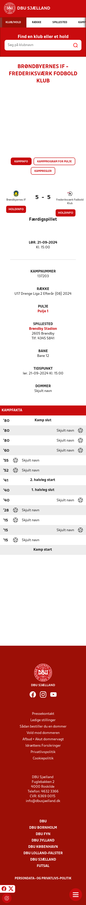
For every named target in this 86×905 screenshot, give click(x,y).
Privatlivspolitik (43, 752)
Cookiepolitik (43, 758)
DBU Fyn (43, 834)
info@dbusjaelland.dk (43, 801)
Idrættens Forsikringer (43, 745)
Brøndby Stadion (43, 329)
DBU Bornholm (43, 828)
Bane (43, 351)
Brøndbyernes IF (16, 200)
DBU (43, 821)
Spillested (43, 324)
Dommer (43, 386)
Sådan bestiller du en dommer (43, 726)
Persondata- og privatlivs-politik (43, 878)
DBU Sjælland (43, 859)
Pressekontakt (43, 714)
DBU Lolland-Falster (43, 853)
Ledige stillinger (43, 720)
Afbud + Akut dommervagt (43, 739)
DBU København (43, 847)
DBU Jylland (43, 840)
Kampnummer (43, 271)
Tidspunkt (43, 368)
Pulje (43, 306)
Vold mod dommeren (43, 733)
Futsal (43, 866)
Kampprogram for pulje (54, 161)
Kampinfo (21, 161)
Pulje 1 (43, 311)
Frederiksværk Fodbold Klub (70, 202)
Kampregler (43, 171)
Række (43, 289)
